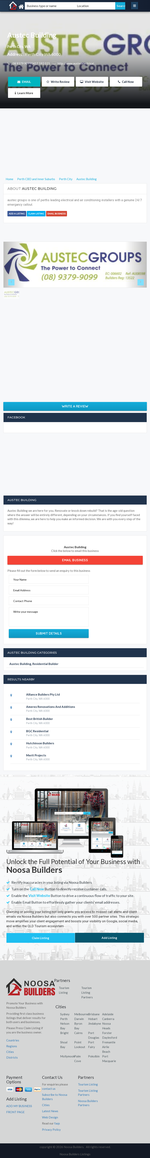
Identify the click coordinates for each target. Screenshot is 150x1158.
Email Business (56, 213)
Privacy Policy (51, 1129)
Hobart (92, 1019)
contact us (48, 1088)
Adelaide (107, 1014)
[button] (14, 265)
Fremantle (108, 1042)
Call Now (126, 81)
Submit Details (49, 633)
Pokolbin (94, 1056)
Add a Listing (17, 213)
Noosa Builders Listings (75, 1154)
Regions (11, 1046)
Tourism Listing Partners (87, 992)
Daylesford (109, 1037)
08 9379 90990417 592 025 (31, 63)
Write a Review (75, 406)
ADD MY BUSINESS (19, 1106)
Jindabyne (94, 1023)
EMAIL (24, 81)
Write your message (25, 611)
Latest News (50, 1111)
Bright (64, 1033)
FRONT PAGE (15, 1112)
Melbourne (81, 1014)
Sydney (65, 1014)
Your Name (20, 579)
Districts (12, 1057)
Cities (10, 1052)
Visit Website (92, 81)
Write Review (58, 81)
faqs (57, 1123)
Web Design (50, 1117)
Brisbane (94, 1014)
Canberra (108, 1019)
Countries (12, 1040)
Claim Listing (36, 213)
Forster (107, 1033)
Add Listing (109, 937)
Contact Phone (22, 601)
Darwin (79, 1019)
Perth (64, 1019)
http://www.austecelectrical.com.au (80, 63)
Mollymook (67, 1056)
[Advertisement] (75, 149)
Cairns (78, 1033)
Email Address (21, 590)
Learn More (24, 93)
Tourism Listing (88, 1084)
